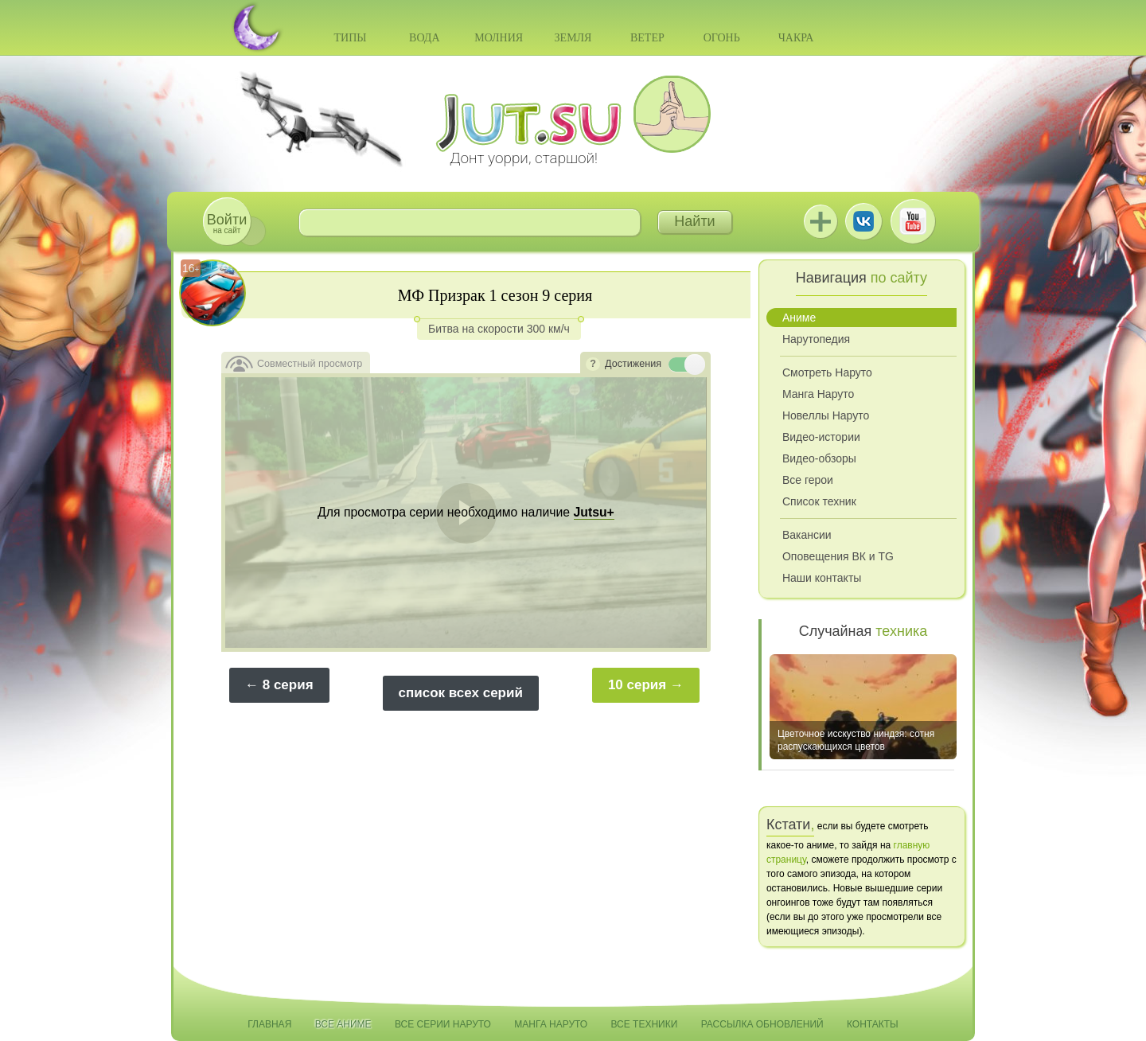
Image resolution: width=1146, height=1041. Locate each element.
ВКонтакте (863, 221)
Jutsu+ (820, 221)
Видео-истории (821, 437)
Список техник (819, 501)
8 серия (288, 684)
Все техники (643, 1024)
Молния (498, 38)
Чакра (796, 38)
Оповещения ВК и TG (838, 556)
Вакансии (807, 534)
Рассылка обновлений (762, 1024)
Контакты (872, 1024)
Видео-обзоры (819, 458)
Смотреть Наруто (827, 372)
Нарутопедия (816, 339)
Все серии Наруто (443, 1024)
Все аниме (343, 1024)
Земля (573, 38)
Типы (349, 38)
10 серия (637, 684)
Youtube (913, 221)
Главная (269, 1024)
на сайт (227, 223)
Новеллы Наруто (825, 415)
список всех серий (461, 692)
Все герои (807, 480)
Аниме (799, 317)
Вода (424, 38)
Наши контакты (821, 577)
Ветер (647, 38)
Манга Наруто (818, 394)
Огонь (722, 38)
